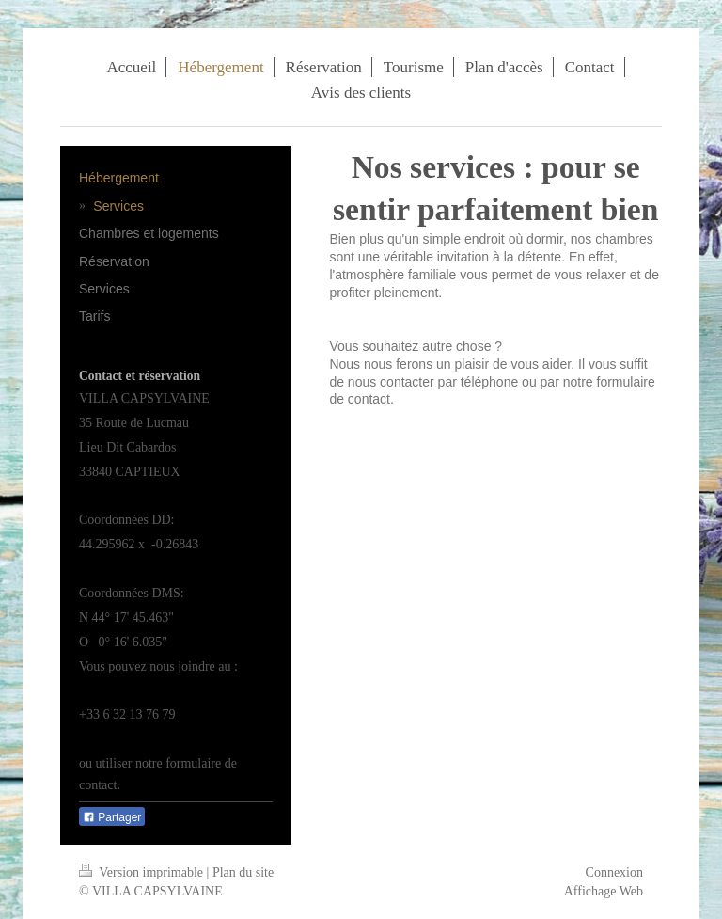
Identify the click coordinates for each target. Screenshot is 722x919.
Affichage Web (603, 891)
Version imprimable (143, 872)
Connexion (614, 872)
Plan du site (243, 872)
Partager (112, 817)
